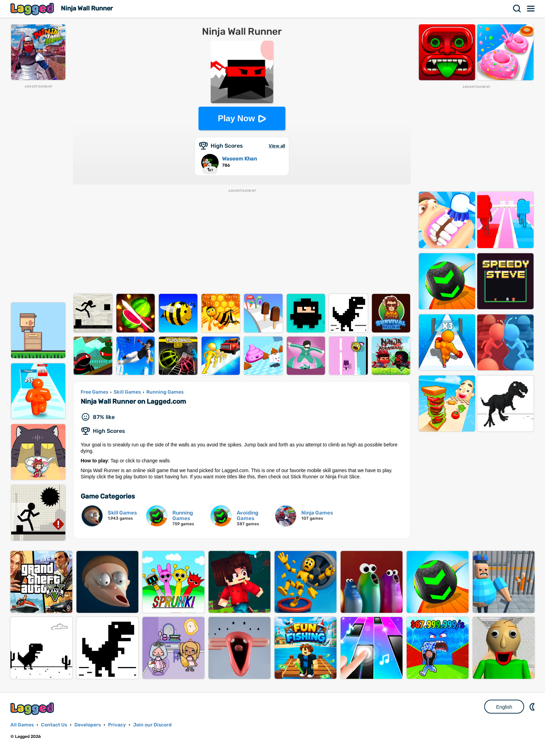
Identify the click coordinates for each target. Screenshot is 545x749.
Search (517, 8)
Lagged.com (33, 708)
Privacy (117, 725)
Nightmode (533, 707)
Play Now (236, 118)
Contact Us (54, 725)
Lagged (33, 9)
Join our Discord (152, 725)
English (504, 707)
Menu (531, 8)
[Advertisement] (38, 193)
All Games (22, 725)
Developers (87, 725)
